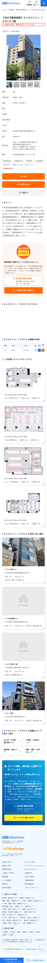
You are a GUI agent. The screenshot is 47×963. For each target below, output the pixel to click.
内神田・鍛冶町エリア (22, 9)
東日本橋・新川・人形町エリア (12, 906)
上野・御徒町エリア (29, 923)
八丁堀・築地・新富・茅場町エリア (14, 903)
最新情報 (5, 876)
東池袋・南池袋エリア (31, 920)
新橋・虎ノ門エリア (29, 909)
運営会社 (5, 884)
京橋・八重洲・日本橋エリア (32, 901)
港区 (18, 932)
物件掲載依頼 (29, 884)
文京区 (11, 935)
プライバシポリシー (31, 887)
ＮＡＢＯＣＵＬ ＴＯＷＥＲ (39, 9)
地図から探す (6, 865)
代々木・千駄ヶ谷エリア (10, 917)
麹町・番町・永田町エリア (11, 901)
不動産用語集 (29, 880)
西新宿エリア (22, 915)
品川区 (38, 932)
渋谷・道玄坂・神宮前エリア (12, 920)
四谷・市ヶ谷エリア (9, 915)
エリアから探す (30, 862)
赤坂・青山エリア (30, 912)
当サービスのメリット (32, 869)
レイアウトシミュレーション (34, 865)
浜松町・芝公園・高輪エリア (12, 912)
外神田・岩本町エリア (26, 898)
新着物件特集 (6, 869)
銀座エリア (29, 906)
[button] (43, 57)
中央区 (12, 932)
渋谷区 (31, 932)
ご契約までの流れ (8, 873)
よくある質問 (6, 880)
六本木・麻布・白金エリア (11, 909)
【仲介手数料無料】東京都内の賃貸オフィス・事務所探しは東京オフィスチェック (24, 949)
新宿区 (24, 932)
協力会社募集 (6, 887)
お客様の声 (28, 873)
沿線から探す (6, 862)
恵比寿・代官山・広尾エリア (30, 917)
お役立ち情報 (29, 876)
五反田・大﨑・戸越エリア (11, 923)
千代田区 (10, 9)
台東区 (4, 935)
